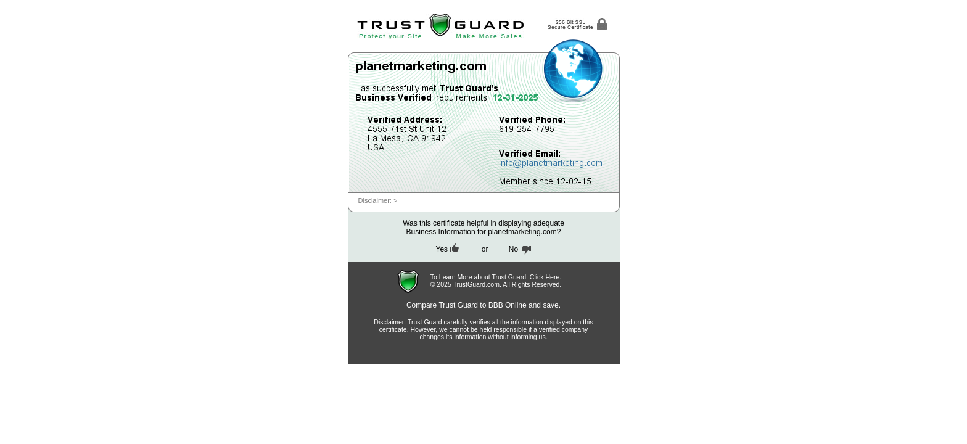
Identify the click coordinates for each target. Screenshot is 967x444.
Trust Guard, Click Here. (526, 277)
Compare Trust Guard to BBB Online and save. (483, 305)
